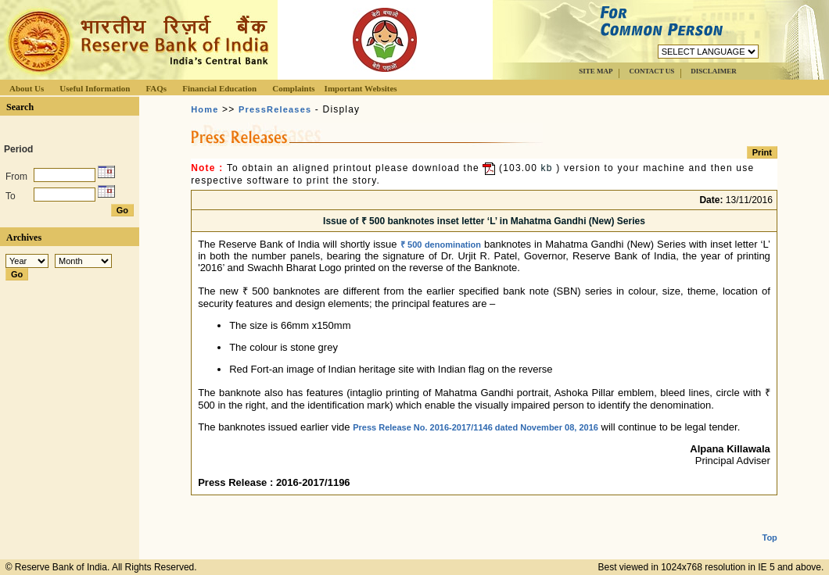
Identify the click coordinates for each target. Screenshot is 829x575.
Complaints (293, 88)
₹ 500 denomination (440, 244)
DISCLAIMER (714, 71)
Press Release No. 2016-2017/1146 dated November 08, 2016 (475, 427)
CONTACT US (651, 71)
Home (204, 109)
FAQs (156, 88)
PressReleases (275, 109)
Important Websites (361, 88)
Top (770, 525)
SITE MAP (595, 71)
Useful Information (94, 88)
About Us (26, 88)
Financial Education (219, 88)
